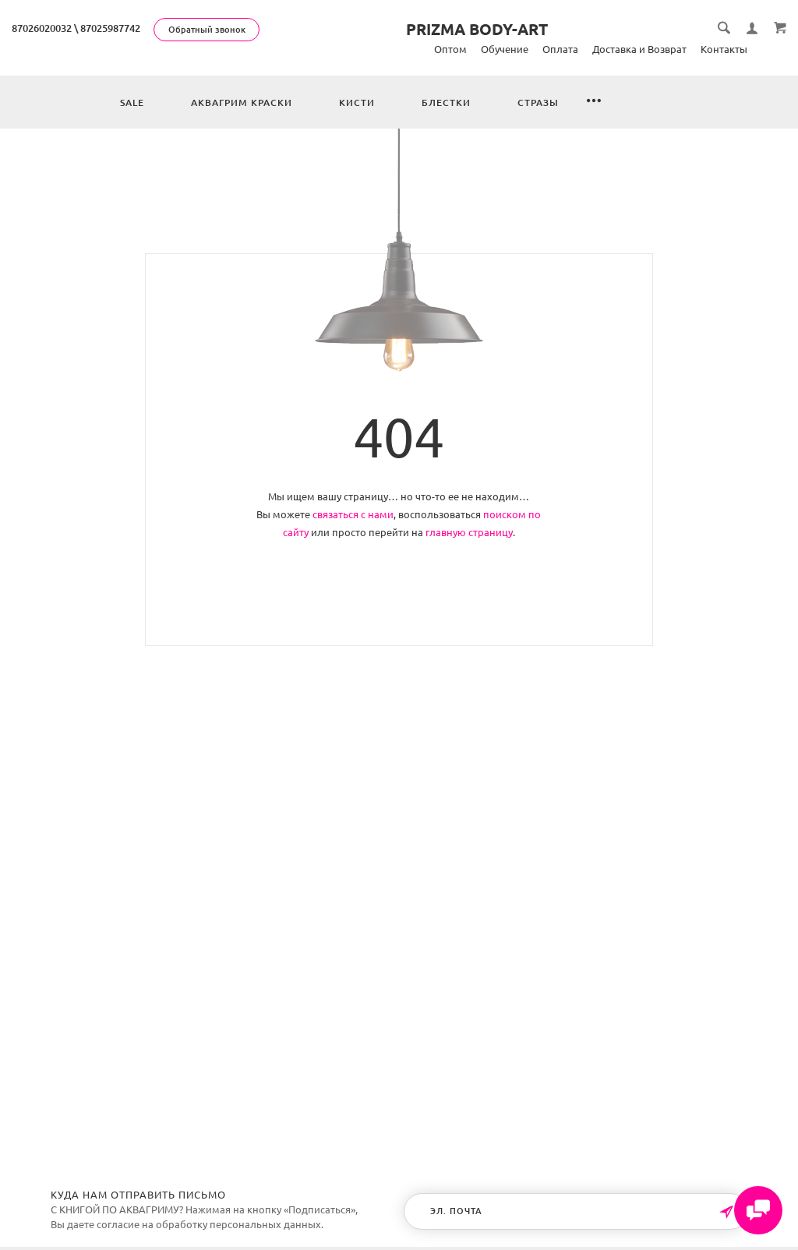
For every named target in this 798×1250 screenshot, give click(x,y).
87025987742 (110, 28)
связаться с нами (353, 514)
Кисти (357, 102)
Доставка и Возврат (639, 49)
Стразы (538, 102)
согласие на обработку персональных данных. (210, 1224)
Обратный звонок (206, 29)
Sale (132, 102)
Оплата (560, 49)
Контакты (724, 49)
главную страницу (469, 532)
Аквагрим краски (241, 102)
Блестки (446, 102)
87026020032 (42, 28)
